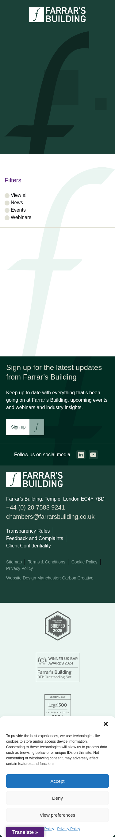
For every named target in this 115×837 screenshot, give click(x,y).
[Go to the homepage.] (57, 20)
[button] (106, 724)
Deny (57, 798)
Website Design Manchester (33, 577)
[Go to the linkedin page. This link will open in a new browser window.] (81, 454)
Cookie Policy (84, 561)
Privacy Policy (68, 829)
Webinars (21, 217)
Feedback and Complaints (34, 538)
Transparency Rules (28, 531)
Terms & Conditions (46, 561)
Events (18, 210)
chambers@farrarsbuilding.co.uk (50, 516)
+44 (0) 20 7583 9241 (35, 507)
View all (19, 195)
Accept (58, 781)
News (17, 202)
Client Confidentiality (28, 545)
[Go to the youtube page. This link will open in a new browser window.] (93, 454)
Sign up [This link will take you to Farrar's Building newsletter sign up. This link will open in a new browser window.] (18, 427)
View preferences (57, 815)
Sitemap (14, 561)
